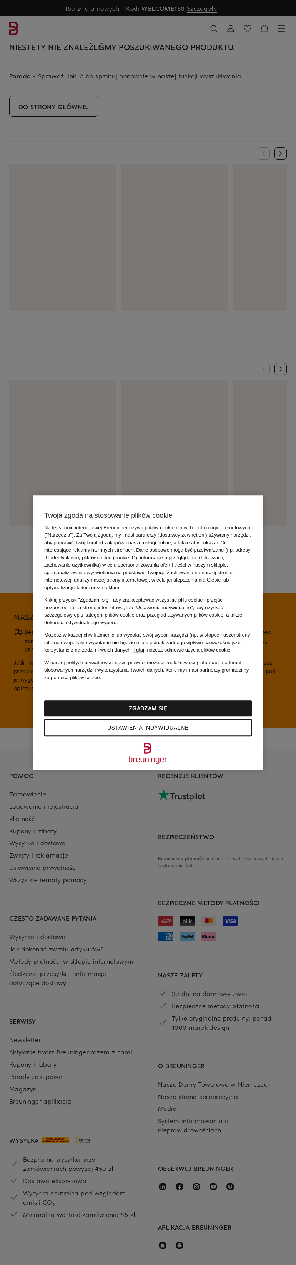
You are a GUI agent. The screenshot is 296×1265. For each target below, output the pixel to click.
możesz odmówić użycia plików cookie (181, 650)
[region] (148, 632)
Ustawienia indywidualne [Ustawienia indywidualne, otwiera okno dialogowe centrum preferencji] (148, 728)
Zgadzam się (148, 708)
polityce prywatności (88, 662)
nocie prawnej (130, 662)
